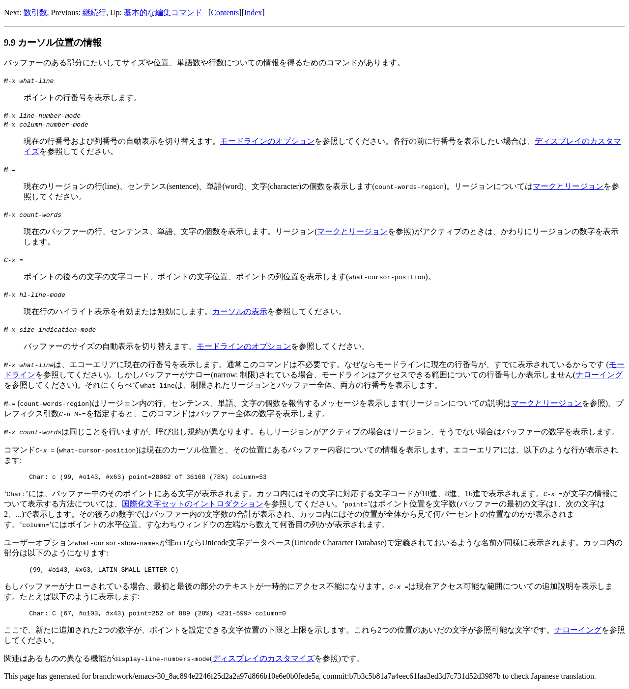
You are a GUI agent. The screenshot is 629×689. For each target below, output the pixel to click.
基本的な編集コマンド (163, 12)
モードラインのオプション (267, 141)
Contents (225, 12)
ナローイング (599, 375)
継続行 (94, 12)
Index (253, 12)
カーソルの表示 (239, 311)
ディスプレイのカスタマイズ (263, 663)
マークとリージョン (568, 186)
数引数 (35, 12)
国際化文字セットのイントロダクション (192, 505)
